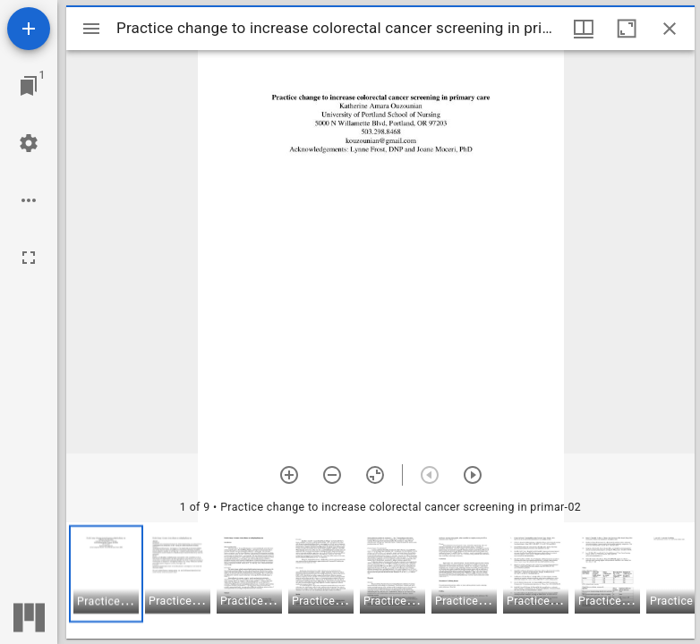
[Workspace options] (28, 200)
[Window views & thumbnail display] (583, 28)
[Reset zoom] (375, 474)
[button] (106, 574)
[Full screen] (28, 257)
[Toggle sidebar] (91, 28)
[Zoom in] (289, 474)
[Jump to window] (28, 85)
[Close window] (669, 28)
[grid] (380, 580)
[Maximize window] (626, 28)
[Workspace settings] (28, 143)
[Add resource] (28, 28)
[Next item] (472, 474)
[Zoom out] (332, 474)
